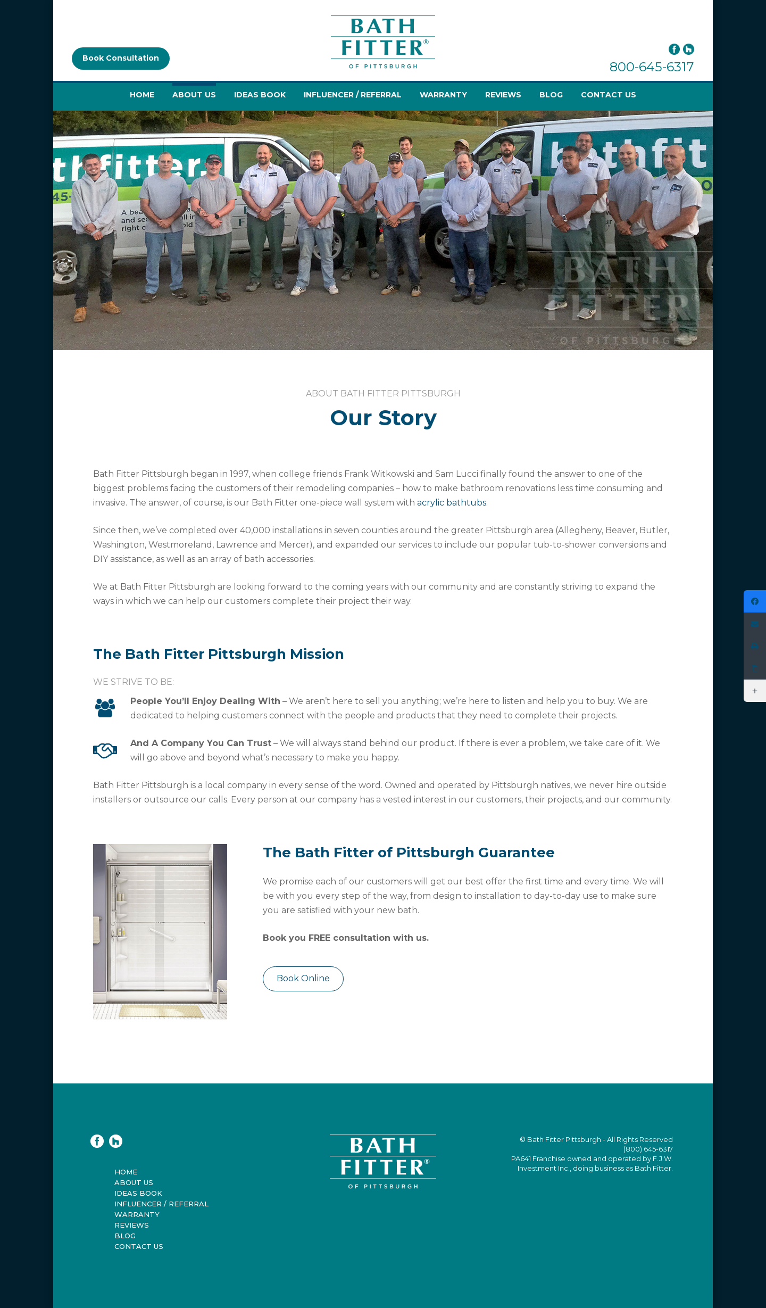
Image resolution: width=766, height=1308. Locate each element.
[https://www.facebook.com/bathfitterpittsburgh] (755, 601)
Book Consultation (120, 58)
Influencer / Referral (353, 95)
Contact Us (608, 95)
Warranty (443, 95)
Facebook (674, 49)
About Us (194, 95)
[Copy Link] (755, 668)
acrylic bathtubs (451, 503)
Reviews (503, 95)
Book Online (303, 978)
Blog (551, 95)
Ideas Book (260, 95)
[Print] (755, 646)
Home (142, 95)
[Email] (755, 623)
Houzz (688, 49)
